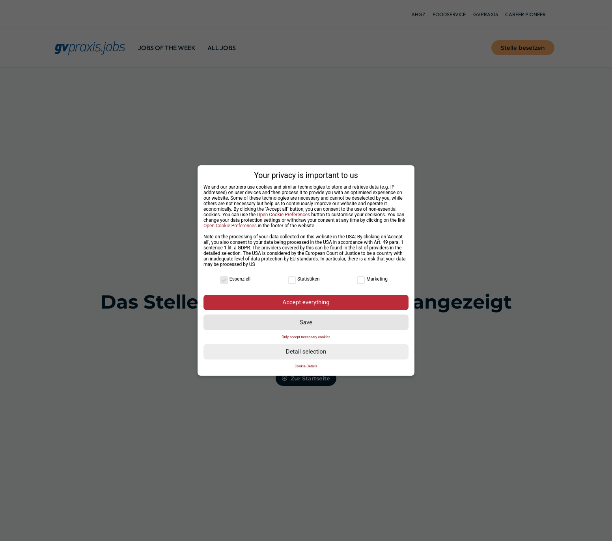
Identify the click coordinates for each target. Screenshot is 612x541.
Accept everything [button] (305, 302)
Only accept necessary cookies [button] (306, 337)
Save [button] (306, 322)
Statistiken (303, 279)
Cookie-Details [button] (306, 366)
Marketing (372, 279)
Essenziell (235, 279)
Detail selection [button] (306, 351)
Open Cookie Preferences (283, 214)
